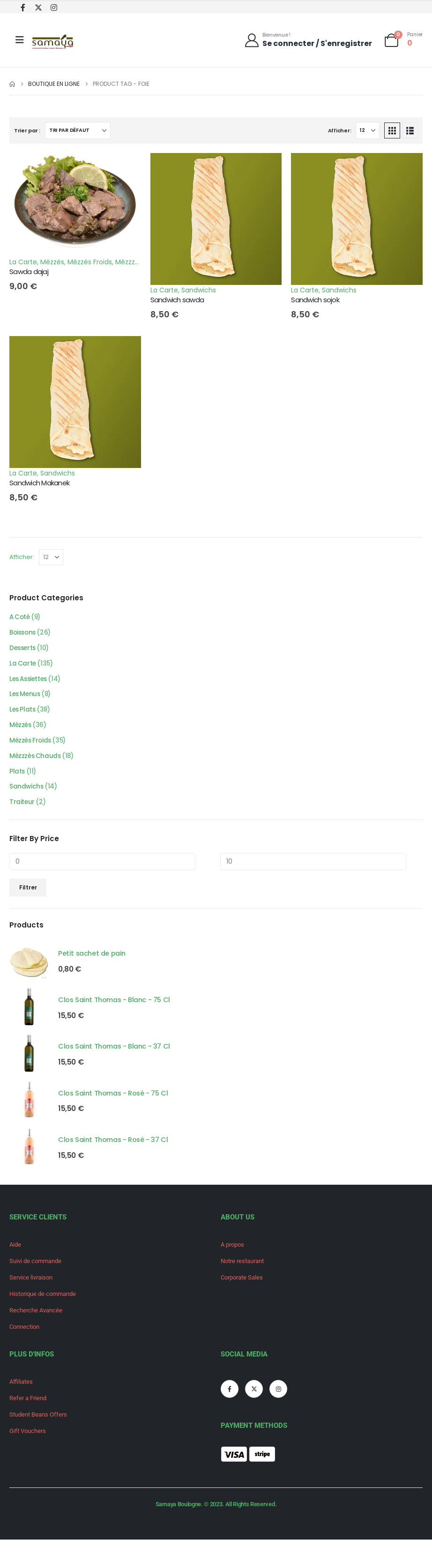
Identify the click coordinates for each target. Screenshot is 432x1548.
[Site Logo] (53, 42)
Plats (17, 777)
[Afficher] (368, 130)
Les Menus (25, 697)
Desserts (23, 649)
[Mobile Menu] (19, 40)
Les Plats (23, 713)
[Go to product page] (29, 967)
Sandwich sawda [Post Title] (177, 300)
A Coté (20, 617)
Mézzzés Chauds (36, 761)
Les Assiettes (30, 681)
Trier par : (27, 130)
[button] (392, 130)
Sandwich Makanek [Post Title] (39, 483)
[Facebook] (23, 7)
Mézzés (52, 262)
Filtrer (28, 894)
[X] (38, 7)
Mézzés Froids (89, 262)
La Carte (23, 262)
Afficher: (339, 130)
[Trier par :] (78, 130)
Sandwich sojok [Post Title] (315, 300)
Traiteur (22, 809)
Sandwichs (198, 290)
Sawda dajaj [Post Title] (28, 271)
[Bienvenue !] (308, 39)
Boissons (23, 633)
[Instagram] (54, 7)
